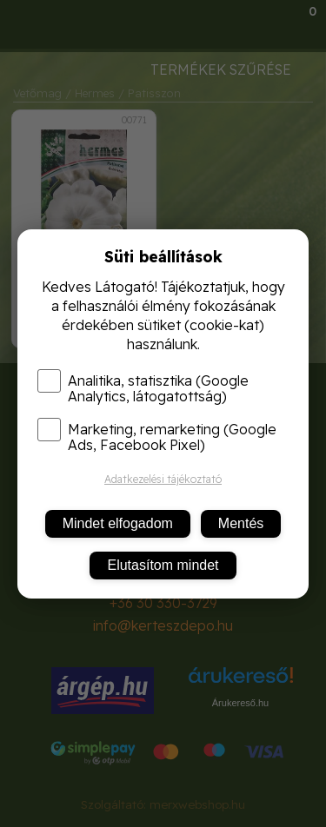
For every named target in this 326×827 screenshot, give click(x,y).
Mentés (240, 523)
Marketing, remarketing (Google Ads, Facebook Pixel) (156, 437)
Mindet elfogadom (118, 523)
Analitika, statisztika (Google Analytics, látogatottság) (143, 388)
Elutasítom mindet (162, 565)
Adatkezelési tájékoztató (163, 479)
